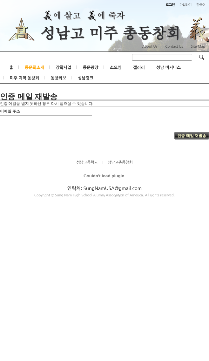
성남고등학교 (87, 163)
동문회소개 (34, 68)
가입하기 (185, 5)
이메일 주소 (10, 111)
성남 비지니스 (168, 68)
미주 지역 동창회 (24, 78)
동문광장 (90, 68)
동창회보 (58, 78)
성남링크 (85, 78)
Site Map (198, 46)
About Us (149, 46)
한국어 (200, 5)
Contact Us (174, 46)
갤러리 (139, 68)
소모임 (116, 68)
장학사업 (63, 68)
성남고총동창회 (120, 163)
